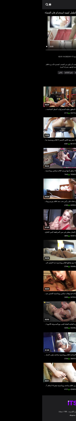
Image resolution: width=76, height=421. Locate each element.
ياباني (18, 72)
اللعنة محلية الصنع (61, 72)
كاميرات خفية (37, 72)
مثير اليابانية (26, 72)
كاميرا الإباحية (48, 72)
